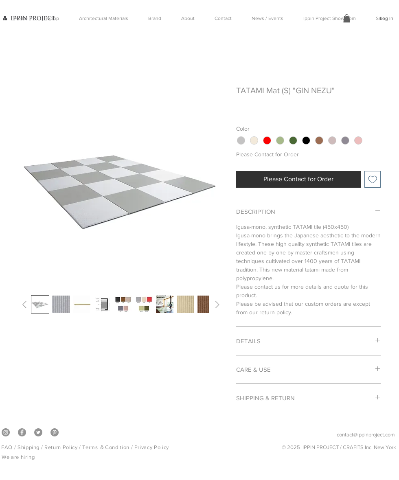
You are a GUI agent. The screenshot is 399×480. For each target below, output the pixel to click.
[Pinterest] (54, 432)
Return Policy (60, 447)
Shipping (28, 447)
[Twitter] (38, 432)
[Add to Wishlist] (372, 179)
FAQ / (9, 447)
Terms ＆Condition (105, 447)
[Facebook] (22, 432)
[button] (346, 18)
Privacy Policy (151, 447)
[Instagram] (6, 432)
